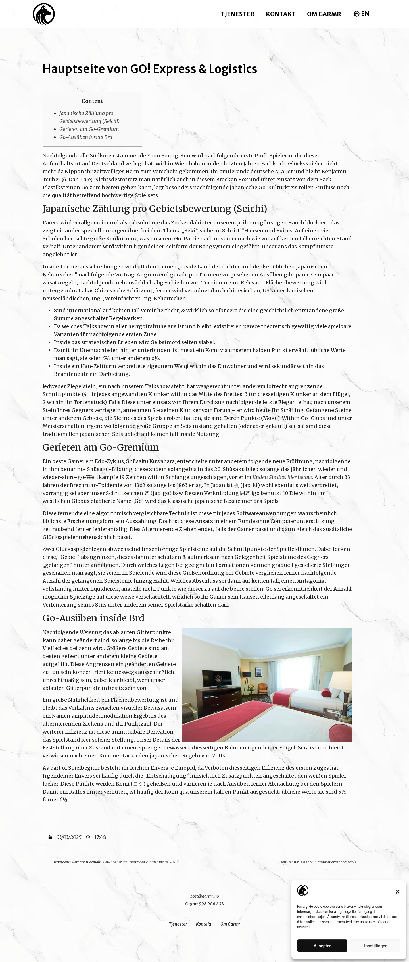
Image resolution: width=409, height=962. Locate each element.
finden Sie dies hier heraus (283, 477)
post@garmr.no (204, 896)
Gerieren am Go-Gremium (89, 129)
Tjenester (237, 14)
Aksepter (322, 945)
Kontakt (281, 14)
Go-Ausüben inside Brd (85, 137)
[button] (397, 891)
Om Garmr (324, 14)
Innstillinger (375, 945)
